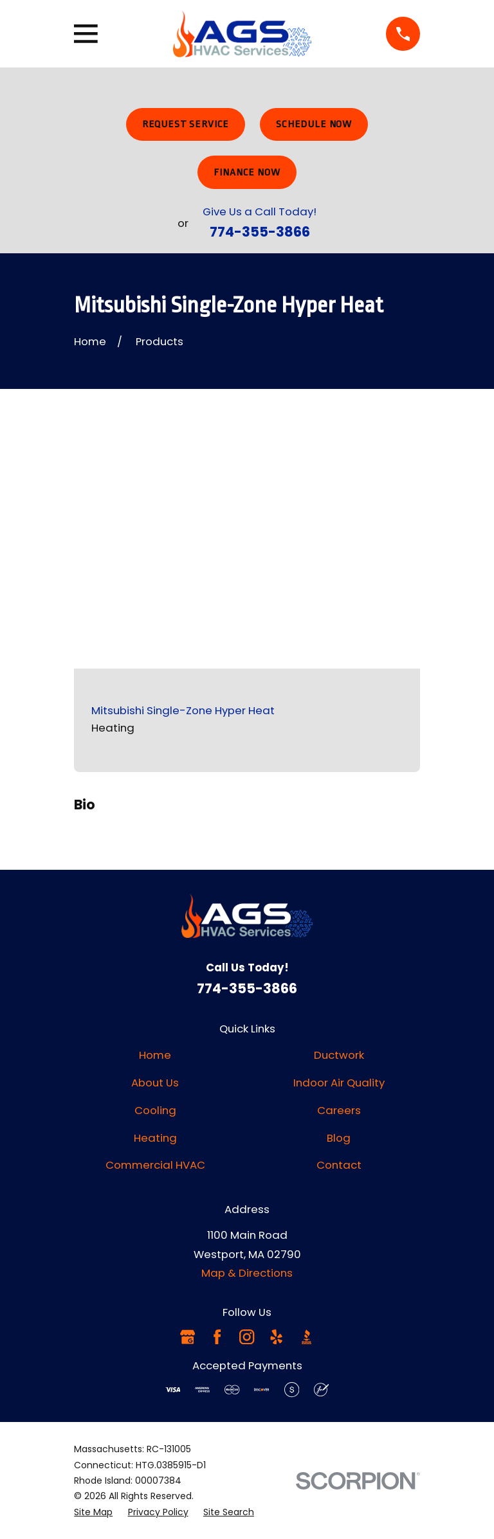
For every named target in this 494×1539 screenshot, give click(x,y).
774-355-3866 (260, 231)
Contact (338, 1165)
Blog (339, 1138)
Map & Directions (247, 1273)
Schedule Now (314, 124)
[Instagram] (246, 1336)
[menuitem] (93, 1512)
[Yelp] (276, 1336)
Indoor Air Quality (339, 1082)
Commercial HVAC (155, 1165)
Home (155, 1055)
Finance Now (247, 172)
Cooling (155, 1110)
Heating (155, 1138)
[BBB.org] (306, 1336)
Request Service (186, 124)
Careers (339, 1110)
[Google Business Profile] (187, 1336)
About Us (155, 1082)
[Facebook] (217, 1336)
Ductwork (339, 1055)
